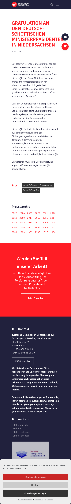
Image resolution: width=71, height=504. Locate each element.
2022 (37, 213)
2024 (22, 213)
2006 (22, 227)
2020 (53, 213)
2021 (45, 213)
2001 (14, 232)
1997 (45, 232)
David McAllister (30, 185)
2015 (45, 217)
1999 (30, 232)
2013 (14, 222)
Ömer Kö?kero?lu (31, 190)
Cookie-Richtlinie (25, 500)
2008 (53, 222)
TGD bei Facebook (20, 435)
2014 (53, 217)
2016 (37, 217)
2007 (14, 227)
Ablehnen (35, 485)
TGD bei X (16, 428)
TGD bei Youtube (20, 425)
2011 (30, 222)
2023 (30, 213)
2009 (45, 222)
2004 (37, 227)
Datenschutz (38, 500)
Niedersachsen (46, 185)
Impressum (49, 500)
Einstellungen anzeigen (35, 493)
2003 (45, 227)
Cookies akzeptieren (35, 477)
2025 (14, 213)
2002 (53, 227)
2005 (30, 227)
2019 (14, 217)
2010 (37, 222)
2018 (22, 217)
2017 (30, 217)
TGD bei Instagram (21, 432)
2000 (22, 232)
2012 (22, 222)
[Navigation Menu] (57, 4)
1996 (53, 232)
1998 (37, 232)
